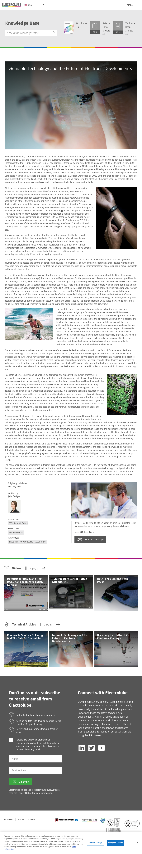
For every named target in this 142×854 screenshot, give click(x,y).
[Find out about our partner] (66, 820)
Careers (31, 819)
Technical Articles (18, 523)
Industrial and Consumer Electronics (28, 542)
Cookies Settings (95, 843)
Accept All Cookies (115, 843)
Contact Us (8, 819)
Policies (21, 819)
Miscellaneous (16, 532)
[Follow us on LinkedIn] (82, 748)
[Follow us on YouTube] (101, 748)
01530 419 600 (84, 531)
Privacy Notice (25, 793)
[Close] (138, 844)
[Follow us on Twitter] (92, 748)
